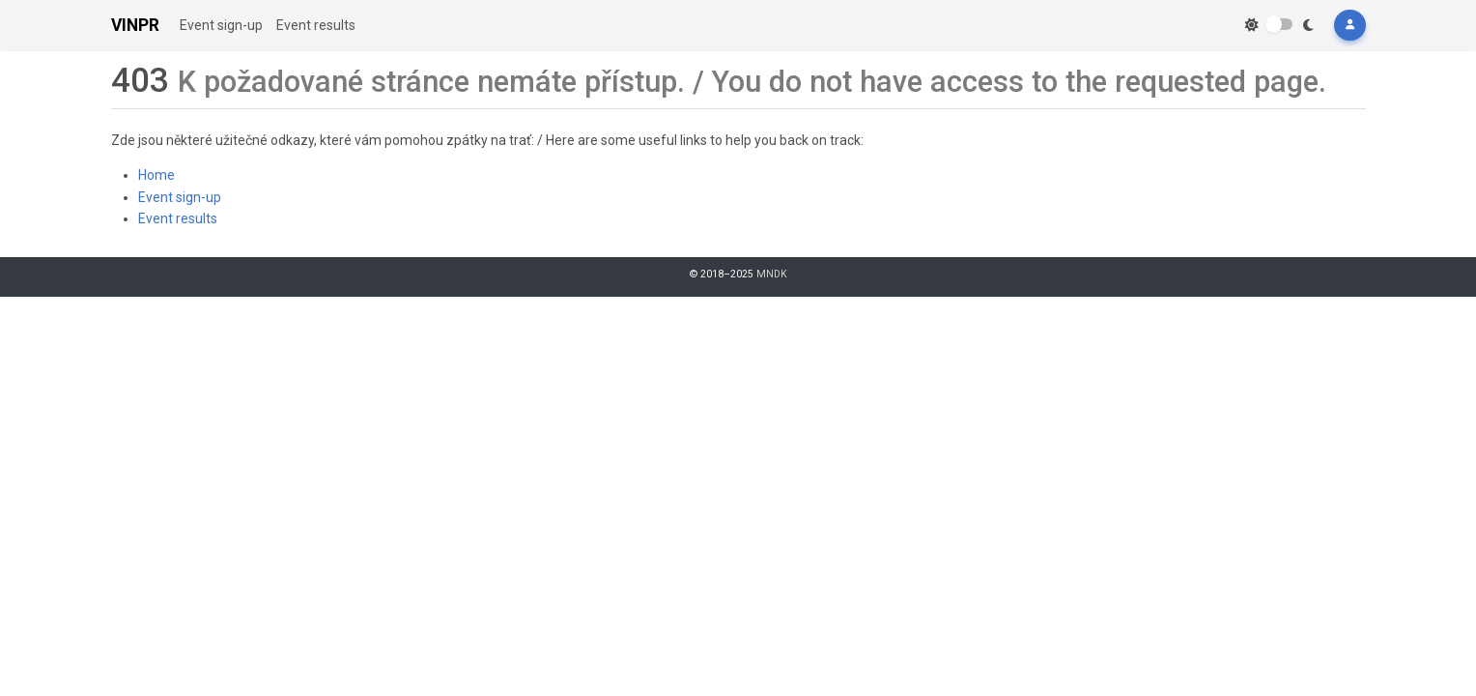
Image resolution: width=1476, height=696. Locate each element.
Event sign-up (221, 25)
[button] (1349, 25)
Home (156, 175)
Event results (315, 25)
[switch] (1278, 24)
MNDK (771, 274)
